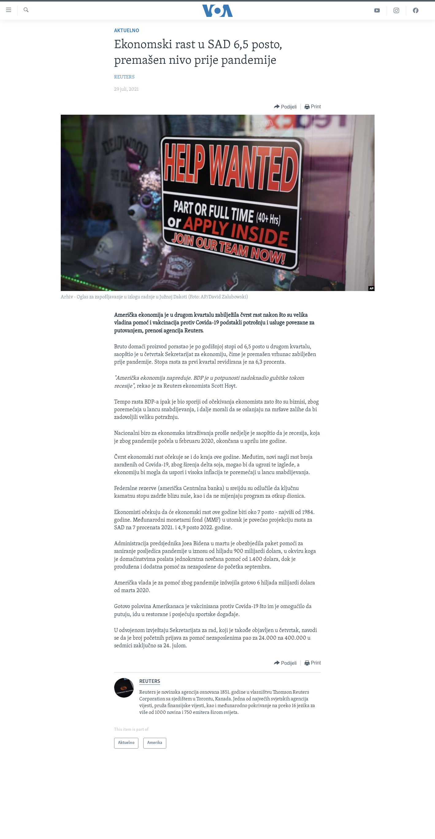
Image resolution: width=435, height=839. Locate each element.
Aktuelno (126, 31)
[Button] (285, 107)
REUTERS (124, 77)
